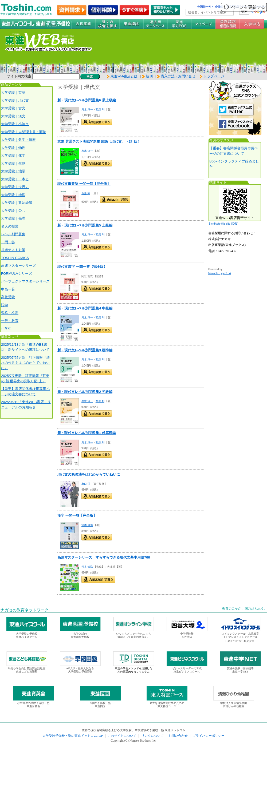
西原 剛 (100, 109)
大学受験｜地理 (13, 195)
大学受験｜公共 (13, 211)
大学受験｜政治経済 (16, 203)
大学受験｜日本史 (15, 179)
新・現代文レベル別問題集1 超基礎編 (86, 433)
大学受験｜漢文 (13, 116)
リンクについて (152, 736)
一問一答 (8, 242)
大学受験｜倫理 (13, 218)
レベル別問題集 (13, 234)
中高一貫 (8, 289)
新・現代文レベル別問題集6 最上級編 (86, 100)
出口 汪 (85, 483)
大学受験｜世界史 (15, 187)
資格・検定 (9, 313)
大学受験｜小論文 (15, 124)
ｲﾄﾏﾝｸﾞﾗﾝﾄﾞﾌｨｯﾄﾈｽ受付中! (240, 641)
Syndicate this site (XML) (223, 223)
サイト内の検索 (19, 76)
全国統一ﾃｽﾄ (205, 6)
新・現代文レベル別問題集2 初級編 (84, 392)
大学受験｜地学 (13, 171)
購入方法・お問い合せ (178, 76)
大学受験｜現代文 (15, 100)
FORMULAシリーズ (16, 274)
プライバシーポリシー (209, 736)
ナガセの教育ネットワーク (25, 610)
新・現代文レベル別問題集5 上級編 (84, 225)
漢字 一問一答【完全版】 (77, 516)
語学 (4, 305)
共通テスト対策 (13, 250)
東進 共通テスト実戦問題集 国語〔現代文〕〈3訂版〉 (99, 142)
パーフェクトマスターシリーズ (25, 281)
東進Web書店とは (122, 76)
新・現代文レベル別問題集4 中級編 (84, 308)
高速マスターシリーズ (18, 266)
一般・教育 (9, 321)
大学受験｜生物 (13, 163)
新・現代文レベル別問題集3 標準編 (84, 350)
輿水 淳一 (87, 109)
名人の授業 (9, 226)
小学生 (6, 329)
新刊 (147, 76)
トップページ (213, 76)
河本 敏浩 (87, 525)
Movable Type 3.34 (219, 273)
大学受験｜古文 (13, 108)
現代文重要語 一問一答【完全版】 (84, 184)
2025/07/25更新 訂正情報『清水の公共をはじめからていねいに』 (25, 363)
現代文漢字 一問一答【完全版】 (82, 267)
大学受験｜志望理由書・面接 (23, 132)
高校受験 (8, 297)
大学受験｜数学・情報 (18, 140)
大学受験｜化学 (13, 155)
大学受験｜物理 (13, 148)
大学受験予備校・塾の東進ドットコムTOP (72, 736)
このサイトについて (122, 736)
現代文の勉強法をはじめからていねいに (88, 474)
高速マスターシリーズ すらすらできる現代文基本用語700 (103, 557)
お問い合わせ (178, 736)
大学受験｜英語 (13, 92)
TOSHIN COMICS (15, 258)
